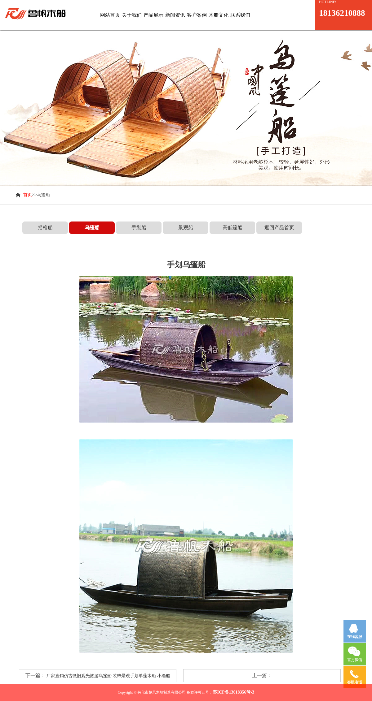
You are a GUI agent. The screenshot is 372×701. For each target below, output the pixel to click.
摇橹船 (45, 227)
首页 (27, 194)
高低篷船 (232, 227)
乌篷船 (92, 227)
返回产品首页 (279, 227)
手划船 (138, 227)
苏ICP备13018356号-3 (234, 692)
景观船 (185, 227)
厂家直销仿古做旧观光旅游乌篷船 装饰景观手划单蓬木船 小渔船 (108, 675)
